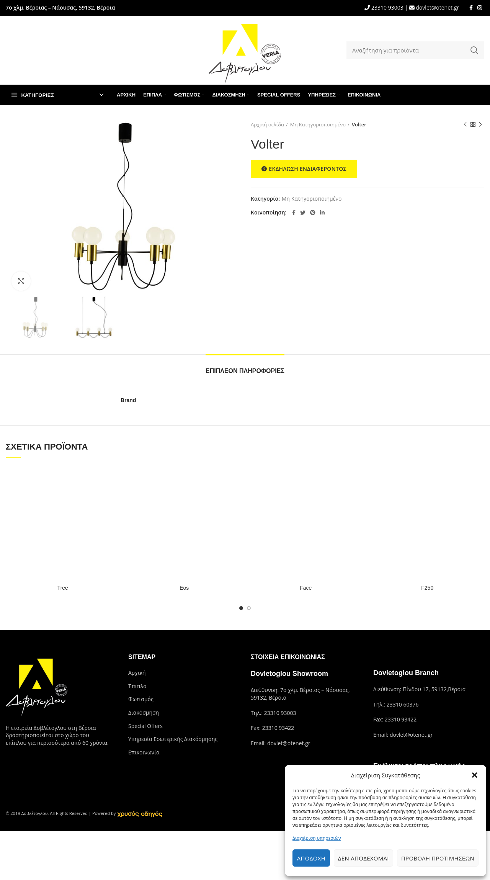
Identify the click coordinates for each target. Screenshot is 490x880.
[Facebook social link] (471, 8)
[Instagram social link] (479, 8)
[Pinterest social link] (313, 213)
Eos (184, 588)
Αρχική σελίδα (267, 124)
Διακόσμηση (143, 712)
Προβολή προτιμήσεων (437, 858)
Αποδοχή (311, 858)
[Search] (415, 50)
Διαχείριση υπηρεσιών (316, 838)
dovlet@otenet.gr (437, 7)
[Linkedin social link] (322, 213)
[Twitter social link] (303, 213)
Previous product (465, 124)
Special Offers (145, 726)
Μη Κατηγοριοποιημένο (318, 124)
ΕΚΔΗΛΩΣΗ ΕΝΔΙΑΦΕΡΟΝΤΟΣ (303, 169)
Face (306, 588)
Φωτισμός (141, 699)
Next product (480, 124)
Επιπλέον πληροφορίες (245, 371)
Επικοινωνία (143, 752)
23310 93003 (386, 7)
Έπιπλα (137, 686)
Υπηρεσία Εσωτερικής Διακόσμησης (172, 739)
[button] (475, 775)
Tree (62, 588)
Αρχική (137, 672)
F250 (427, 588)
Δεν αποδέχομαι (363, 858)
